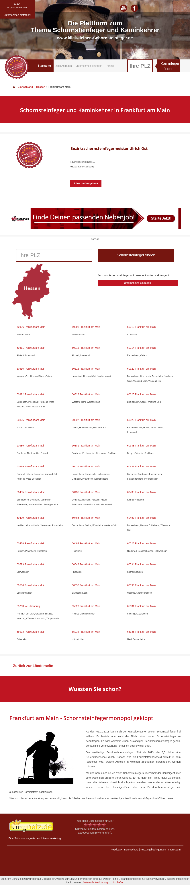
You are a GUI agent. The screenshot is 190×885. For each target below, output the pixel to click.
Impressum (174, 849)
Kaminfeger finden (170, 66)
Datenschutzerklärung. (96, 882)
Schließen (118, 882)
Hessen (40, 86)
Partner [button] (111, 65)
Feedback (116, 849)
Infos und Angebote (86, 183)
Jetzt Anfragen (63, 65)
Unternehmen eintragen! (138, 282)
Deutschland (22, 86)
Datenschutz (131, 849)
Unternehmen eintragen (88, 65)
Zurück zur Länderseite (33, 666)
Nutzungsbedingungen (153, 849)
